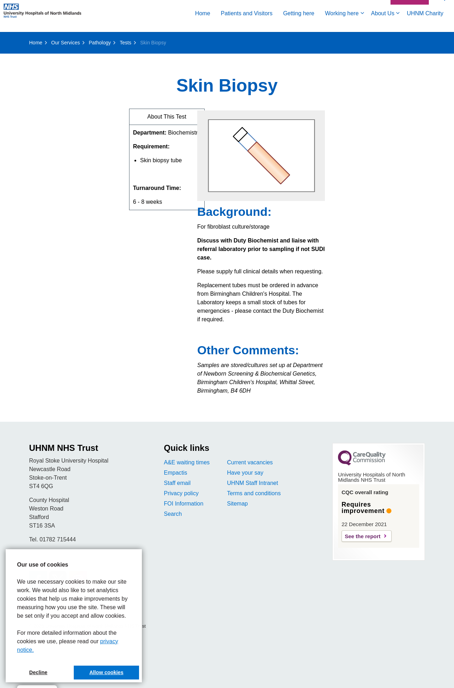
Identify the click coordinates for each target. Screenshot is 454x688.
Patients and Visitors (247, 24)
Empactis (175, 473)
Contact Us (410, 8)
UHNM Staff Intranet (252, 483)
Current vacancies (250, 462)
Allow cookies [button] (106, 672)
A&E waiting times (187, 462)
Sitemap (237, 504)
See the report (363, 536)
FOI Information (183, 504)
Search (173, 514)
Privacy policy (181, 493)
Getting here (298, 24)
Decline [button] (38, 672)
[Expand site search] (441, 8)
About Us (382, 24)
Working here (342, 24)
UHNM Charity (425, 24)
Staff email (177, 483)
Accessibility (370, 8)
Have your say (245, 473)
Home (202, 24)
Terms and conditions (254, 493)
